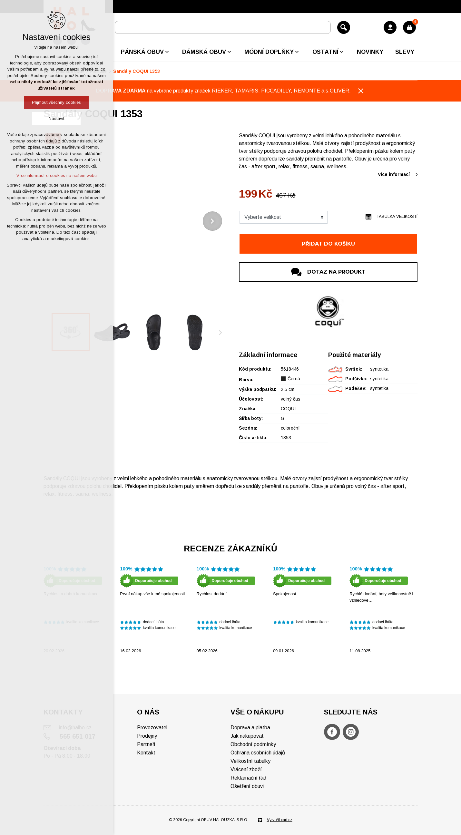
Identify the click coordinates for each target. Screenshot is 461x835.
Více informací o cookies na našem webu (56, 175)
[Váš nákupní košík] (409, 27)
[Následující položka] (212, 221)
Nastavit (56, 118)
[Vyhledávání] (343, 27)
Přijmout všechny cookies (56, 102)
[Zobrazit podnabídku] (167, 52)
